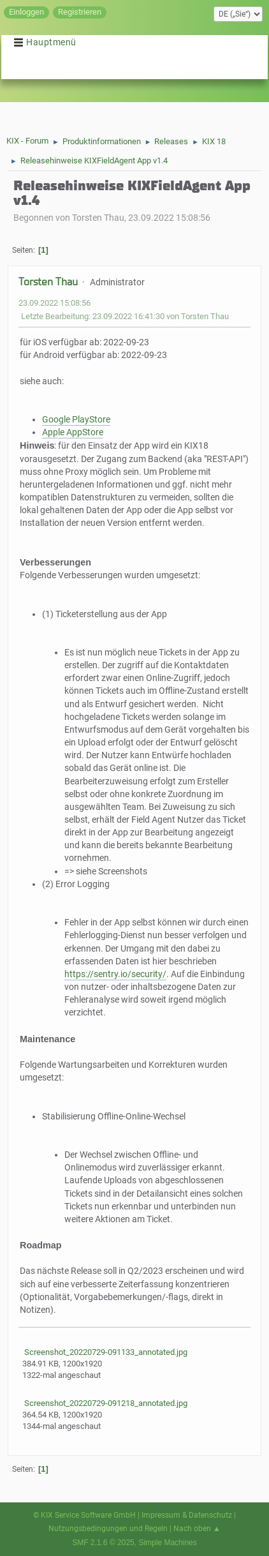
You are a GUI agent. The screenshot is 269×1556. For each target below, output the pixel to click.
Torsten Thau (48, 281)
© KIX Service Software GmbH (84, 1515)
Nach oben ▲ (197, 1528)
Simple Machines (167, 1542)
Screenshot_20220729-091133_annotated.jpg (104, 1352)
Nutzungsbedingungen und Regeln (108, 1528)
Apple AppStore (72, 432)
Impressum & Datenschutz (187, 1515)
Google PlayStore (76, 419)
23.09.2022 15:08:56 (54, 303)
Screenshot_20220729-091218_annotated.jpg (104, 1403)
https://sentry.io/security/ (115, 974)
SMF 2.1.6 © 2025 (103, 1542)
